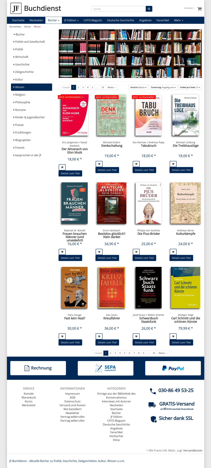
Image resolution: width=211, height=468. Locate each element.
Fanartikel (163, 20)
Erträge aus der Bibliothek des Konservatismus (116, 395)
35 (103, 87)
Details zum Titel (70, 173)
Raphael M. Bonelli (74, 230)
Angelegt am (163, 87)
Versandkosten (193, 450)
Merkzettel (28, 405)
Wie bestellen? (72, 409)
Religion (19, 95)
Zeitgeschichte (23, 72)
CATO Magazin (116, 420)
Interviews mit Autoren (116, 401)
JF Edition (116, 417)
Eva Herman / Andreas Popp (148, 142)
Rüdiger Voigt (185, 314)
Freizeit (18, 147)
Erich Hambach (111, 230)
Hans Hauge (74, 314)
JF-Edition (71, 20)
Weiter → (112, 87)
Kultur (18, 79)
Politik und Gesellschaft (29, 42)
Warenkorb (29, 397)
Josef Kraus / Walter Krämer (148, 314)
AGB (72, 397)
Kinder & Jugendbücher (29, 117)
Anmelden (189, 8)
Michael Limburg (185, 142)
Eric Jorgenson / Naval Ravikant (74, 144)
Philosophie (21, 102)
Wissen (18, 87)
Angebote (145, 20)
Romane (19, 110)
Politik (18, 49)
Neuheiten (36, 20)
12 (190, 87)
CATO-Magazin (93, 20)
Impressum (72, 393)
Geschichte (21, 64)
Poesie (18, 125)
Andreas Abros (185, 230)
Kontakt (29, 393)
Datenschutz (72, 401)
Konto (29, 401)
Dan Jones (111, 314)
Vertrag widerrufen (72, 417)
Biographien (22, 140)
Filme (116, 440)
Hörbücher (116, 436)
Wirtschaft (20, 57)
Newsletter (72, 413)
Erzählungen (22, 132)
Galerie (138, 87)
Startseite (18, 20)
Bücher (53, 20)
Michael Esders (111, 142)
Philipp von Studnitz (148, 230)
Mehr (178, 20)
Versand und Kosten (73, 405)
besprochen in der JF (27, 155)
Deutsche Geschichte (120, 20)
